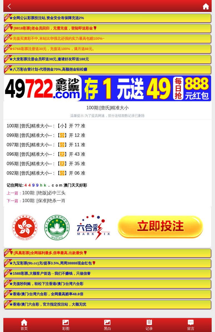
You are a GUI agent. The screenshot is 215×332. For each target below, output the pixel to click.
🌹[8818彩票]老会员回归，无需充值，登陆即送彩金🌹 (53, 28)
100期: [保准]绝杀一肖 (44, 200)
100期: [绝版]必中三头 (44, 192)
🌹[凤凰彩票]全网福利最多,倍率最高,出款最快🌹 (48, 253)
